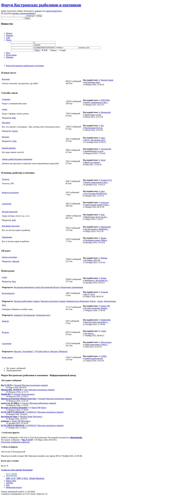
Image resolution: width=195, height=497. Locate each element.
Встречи (5, 332)
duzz (103, 191)
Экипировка (7, 237)
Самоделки (6, 204)
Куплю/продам (8, 293)
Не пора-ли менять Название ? (15, 408)
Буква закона (7, 357)
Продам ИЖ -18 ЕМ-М (11, 390)
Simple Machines (36, 478)
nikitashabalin (76, 437)
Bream (103, 278)
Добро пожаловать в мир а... (96, 344)
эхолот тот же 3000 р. (10, 403)
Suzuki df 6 (6, 394)
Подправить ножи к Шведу (95, 240)
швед (103, 138)
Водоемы (6, 79)
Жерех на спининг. (92, 162)
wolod (103, 331)
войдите (38, 11)
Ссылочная (6, 343)
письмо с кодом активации (23, 13)
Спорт (4, 277)
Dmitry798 (105, 306)
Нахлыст (5, 137)
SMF (46, 50)
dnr (102, 125)
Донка (4, 109)
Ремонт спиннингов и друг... (96, 102)
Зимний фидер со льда (93, 151)
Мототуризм (106, 342)
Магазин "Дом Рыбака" (23, 351)
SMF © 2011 (22, 478)
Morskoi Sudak (107, 80)
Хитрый (104, 292)
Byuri (103, 160)
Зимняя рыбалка (9, 148)
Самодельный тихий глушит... (97, 205)
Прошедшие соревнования (72, 287)
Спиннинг (6, 99)
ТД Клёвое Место (41, 351)
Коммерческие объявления (77, 301)
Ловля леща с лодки (92, 115)
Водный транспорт (10, 212)
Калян (103, 238)
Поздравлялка (29, 315)
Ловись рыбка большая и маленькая (17, 159)
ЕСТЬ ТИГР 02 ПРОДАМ (13, 412)
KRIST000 (105, 100)
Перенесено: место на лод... (96, 217)
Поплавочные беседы (93, 128)
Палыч (15, 131)
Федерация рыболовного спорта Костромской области (37, 287)
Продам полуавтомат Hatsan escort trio (18, 399)
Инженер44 (106, 112)
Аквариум (18, 315)
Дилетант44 (106, 149)
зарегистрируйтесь (54, 11)
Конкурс (5, 321)
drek (14, 220)
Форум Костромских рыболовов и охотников (41, 5)
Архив (100, 301)
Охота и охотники (9, 257)
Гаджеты (5, 179)
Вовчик (104, 258)
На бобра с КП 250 (92, 260)
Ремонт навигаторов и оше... (96, 182)
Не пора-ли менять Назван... (96, 308)
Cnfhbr (104, 356)
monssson (105, 202)
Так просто (89, 333)
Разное (93, 301)
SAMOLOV (32, 412)
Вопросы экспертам (10, 192)
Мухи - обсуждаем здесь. (94, 140)
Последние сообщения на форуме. (15, 442)
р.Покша (5, 421)
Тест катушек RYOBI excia (95, 193)
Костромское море (92, 82)
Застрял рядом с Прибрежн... (96, 229)
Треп (4, 305)
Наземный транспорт (11, 226)
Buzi (14, 118)
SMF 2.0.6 (10, 478)
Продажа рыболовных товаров (27, 301)
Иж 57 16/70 (89, 294)
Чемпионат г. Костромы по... (96, 280)
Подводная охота (43, 315)
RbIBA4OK (106, 320)
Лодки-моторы (110, 301)
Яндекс (54, 50)
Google (63, 50)
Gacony (25, 403)
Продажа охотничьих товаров (53, 301)
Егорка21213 (106, 180)
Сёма (14, 141)
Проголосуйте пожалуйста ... (96, 322)
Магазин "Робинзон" (59, 351)
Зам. (26, 390)
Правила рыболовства (93, 358)
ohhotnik (15, 261)
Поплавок (6, 123)
